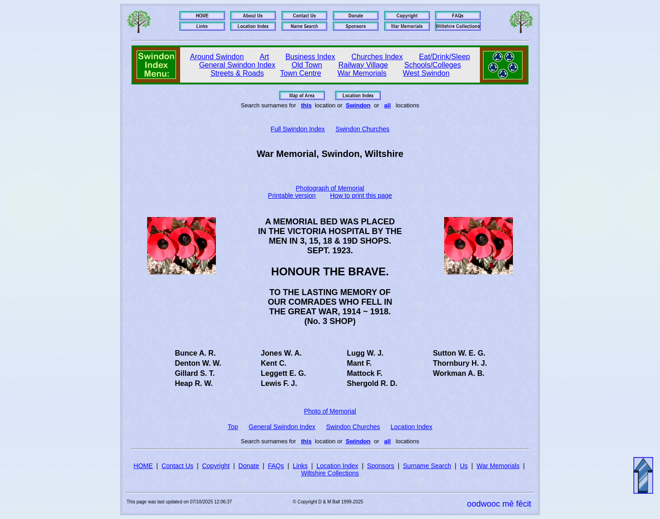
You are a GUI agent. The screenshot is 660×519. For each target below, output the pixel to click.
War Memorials (361, 73)
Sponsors (380, 465)
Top (233, 426)
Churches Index (377, 57)
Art (264, 57)
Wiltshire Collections (330, 473)
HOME (143, 465)
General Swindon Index (237, 65)
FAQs (276, 465)
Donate (248, 465)
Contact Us (177, 465)
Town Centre (300, 73)
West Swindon (426, 73)
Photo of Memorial (330, 411)
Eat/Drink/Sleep (444, 57)
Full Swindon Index (297, 129)
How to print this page (361, 195)
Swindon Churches (363, 129)
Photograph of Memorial (330, 188)
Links (300, 465)
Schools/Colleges (432, 65)
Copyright (216, 465)
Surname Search (427, 465)
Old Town (307, 65)
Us (464, 465)
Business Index (311, 57)
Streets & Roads (237, 73)
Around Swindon (217, 57)
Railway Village (363, 65)
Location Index (411, 426)
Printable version (292, 195)
